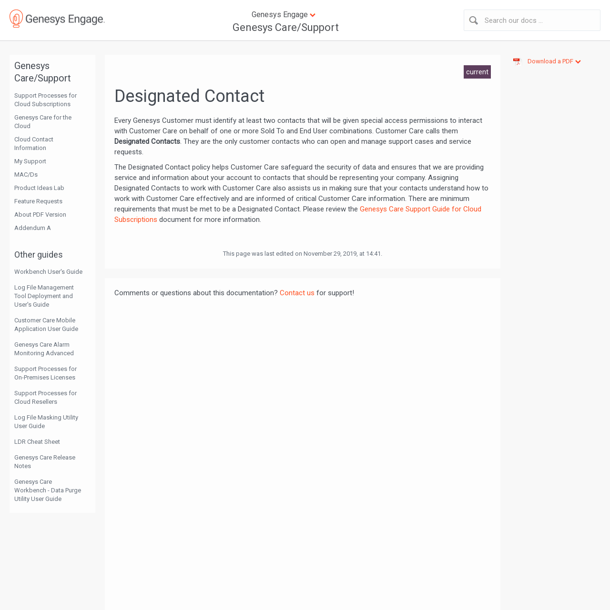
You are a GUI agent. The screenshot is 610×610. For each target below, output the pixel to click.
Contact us (297, 293)
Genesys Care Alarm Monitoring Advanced (44, 349)
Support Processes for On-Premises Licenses (45, 373)
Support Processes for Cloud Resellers (45, 397)
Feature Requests (38, 201)
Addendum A (32, 227)
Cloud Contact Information (33, 143)
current (477, 72)
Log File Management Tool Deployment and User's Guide (44, 296)
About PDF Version (40, 214)
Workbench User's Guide (48, 271)
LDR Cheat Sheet (37, 441)
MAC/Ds (26, 174)
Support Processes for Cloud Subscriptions (45, 100)
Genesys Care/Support (286, 27)
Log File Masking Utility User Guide (46, 422)
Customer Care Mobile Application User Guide (46, 324)
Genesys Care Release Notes (44, 462)
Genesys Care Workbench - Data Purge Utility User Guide (47, 490)
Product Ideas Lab (39, 187)
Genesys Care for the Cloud (42, 122)
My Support (30, 161)
